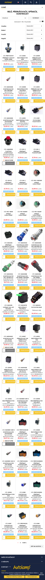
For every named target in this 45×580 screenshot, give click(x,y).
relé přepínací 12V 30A (8, 401)
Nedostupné (10, 163)
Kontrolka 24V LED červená (22, 401)
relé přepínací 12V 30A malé (37, 401)
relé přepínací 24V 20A (8, 495)
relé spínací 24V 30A (36, 432)
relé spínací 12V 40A (22, 58)
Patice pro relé (36, 307)
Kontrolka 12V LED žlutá (22, 370)
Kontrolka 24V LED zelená (8, 464)
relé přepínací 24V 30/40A (22, 121)
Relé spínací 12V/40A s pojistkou (22, 308)
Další (24, 543)
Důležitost (14, 18)
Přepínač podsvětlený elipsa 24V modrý (8, 184)
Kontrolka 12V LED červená (8, 89)
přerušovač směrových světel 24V (8, 371)
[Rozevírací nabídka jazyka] (18, 2)
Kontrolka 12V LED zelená (8, 339)
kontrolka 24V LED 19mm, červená (22, 276)
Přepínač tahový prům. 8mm (8, 58)
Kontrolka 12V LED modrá (8, 121)
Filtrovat (36, 18)
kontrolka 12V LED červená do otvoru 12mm (36, 246)
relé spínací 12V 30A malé (22, 89)
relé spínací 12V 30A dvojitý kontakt (36, 371)
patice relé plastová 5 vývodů (37, 121)
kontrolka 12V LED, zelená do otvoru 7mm (8, 277)
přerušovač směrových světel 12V (36, 59)
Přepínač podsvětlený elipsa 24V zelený (22, 184)
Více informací (41, 573)
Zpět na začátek (37, 546)
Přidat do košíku (11, 69)
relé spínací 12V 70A (36, 339)
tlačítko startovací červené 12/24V (8, 153)
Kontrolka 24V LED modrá (8, 432)
